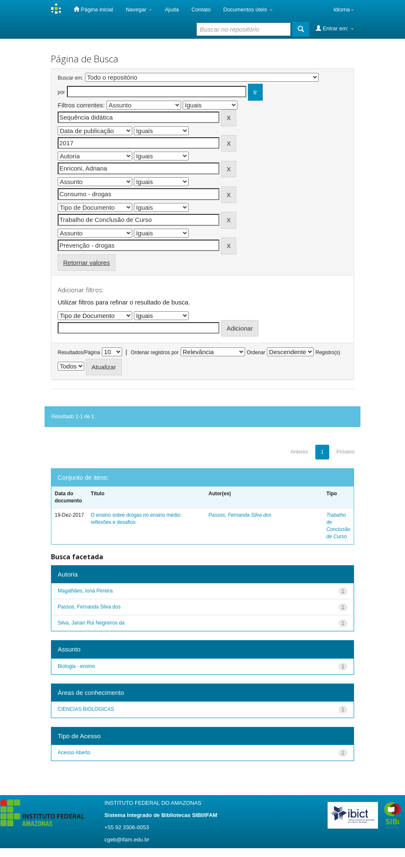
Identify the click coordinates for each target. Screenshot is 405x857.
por (61, 92)
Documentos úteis (248, 9)
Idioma (343, 9)
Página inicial (93, 9)
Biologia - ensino (76, 666)
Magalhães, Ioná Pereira (85, 591)
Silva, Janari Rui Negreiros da (91, 623)
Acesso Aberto (74, 753)
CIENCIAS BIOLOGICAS (86, 709)
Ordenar (256, 352)
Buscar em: (70, 78)
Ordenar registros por (155, 352)
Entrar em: (335, 28)
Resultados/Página (79, 352)
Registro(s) (327, 352)
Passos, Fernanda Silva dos (239, 515)
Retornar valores (86, 262)
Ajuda (172, 9)
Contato (201, 9)
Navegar (139, 9)
